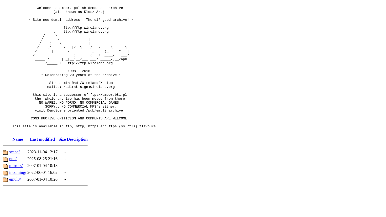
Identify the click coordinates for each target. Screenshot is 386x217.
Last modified (42, 165)
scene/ (14, 178)
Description (77, 165)
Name (17, 165)
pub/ (13, 185)
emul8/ (15, 205)
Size (62, 165)
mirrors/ (16, 191)
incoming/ (17, 198)
